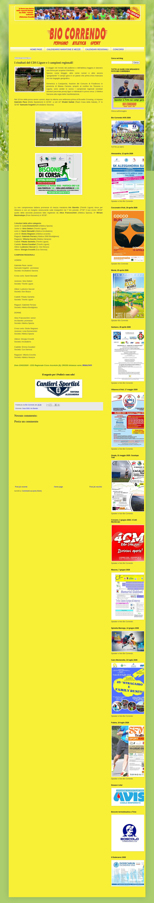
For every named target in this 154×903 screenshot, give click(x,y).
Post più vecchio (95, 487)
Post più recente (21, 487)
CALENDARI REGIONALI (96, 49)
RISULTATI (87, 365)
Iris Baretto (34, 408)
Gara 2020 (26, 408)
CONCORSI (118, 49)
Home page (58, 487)
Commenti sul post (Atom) (32, 491)
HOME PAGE (36, 49)
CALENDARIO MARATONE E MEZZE (64, 49)
